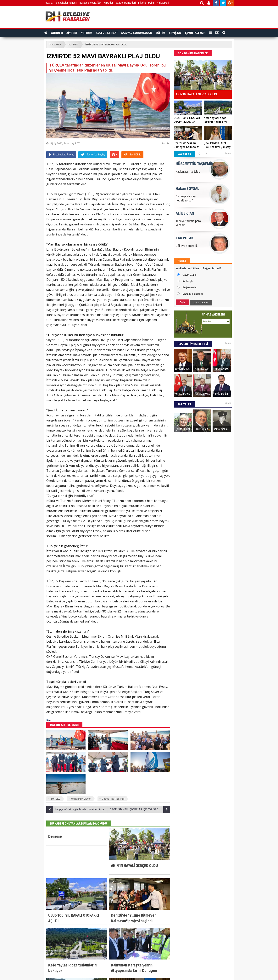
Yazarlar (48, 2)
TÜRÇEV (55, 798)
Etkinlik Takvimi (146, 2)
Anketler (108, 2)
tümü (228, 153)
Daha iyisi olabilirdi (192, 293)
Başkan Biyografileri (91, 2)
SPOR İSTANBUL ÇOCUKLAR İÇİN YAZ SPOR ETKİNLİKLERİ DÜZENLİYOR (140, 809)
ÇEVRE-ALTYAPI (195, 33)
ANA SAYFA (55, 44)
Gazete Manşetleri (126, 2)
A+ (163, 143)
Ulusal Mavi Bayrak (81, 798)
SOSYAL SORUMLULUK (136, 33)
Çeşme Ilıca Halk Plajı (113, 798)
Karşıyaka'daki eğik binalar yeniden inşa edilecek (77, 809)
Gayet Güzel (189, 274)
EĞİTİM (160, 33)
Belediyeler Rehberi (66, 2)
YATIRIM (86, 33)
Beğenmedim (189, 287)
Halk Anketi (163, 2)
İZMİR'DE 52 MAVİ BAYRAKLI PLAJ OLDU (106, 44)
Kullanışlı (187, 281)
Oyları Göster (200, 302)
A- (168, 143)
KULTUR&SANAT (107, 33)
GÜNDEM (57, 33)
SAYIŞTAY (175, 33)
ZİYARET (72, 33)
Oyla (182, 302)
